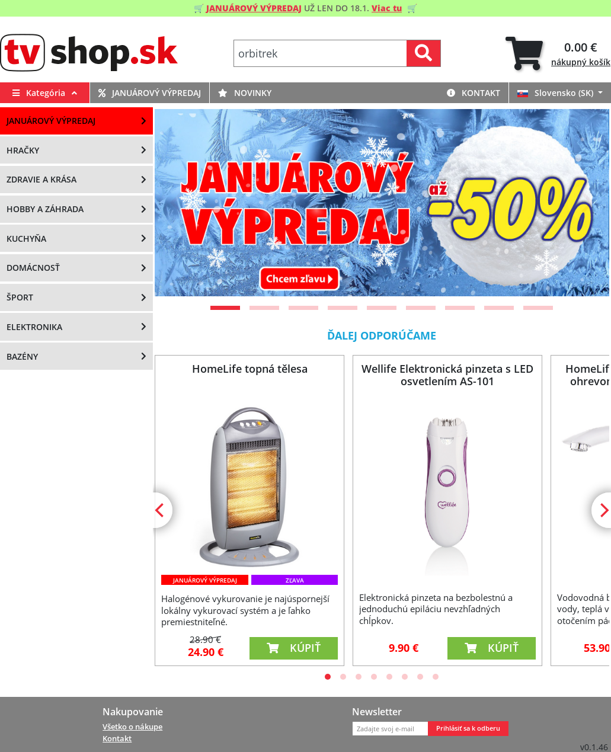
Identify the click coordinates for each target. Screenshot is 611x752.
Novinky (244, 92)
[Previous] (178, 202)
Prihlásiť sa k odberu (468, 728)
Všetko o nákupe (132, 726)
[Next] (585, 202)
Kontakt (473, 92)
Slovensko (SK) (556, 92)
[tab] (558, 53)
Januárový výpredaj (149, 92)
